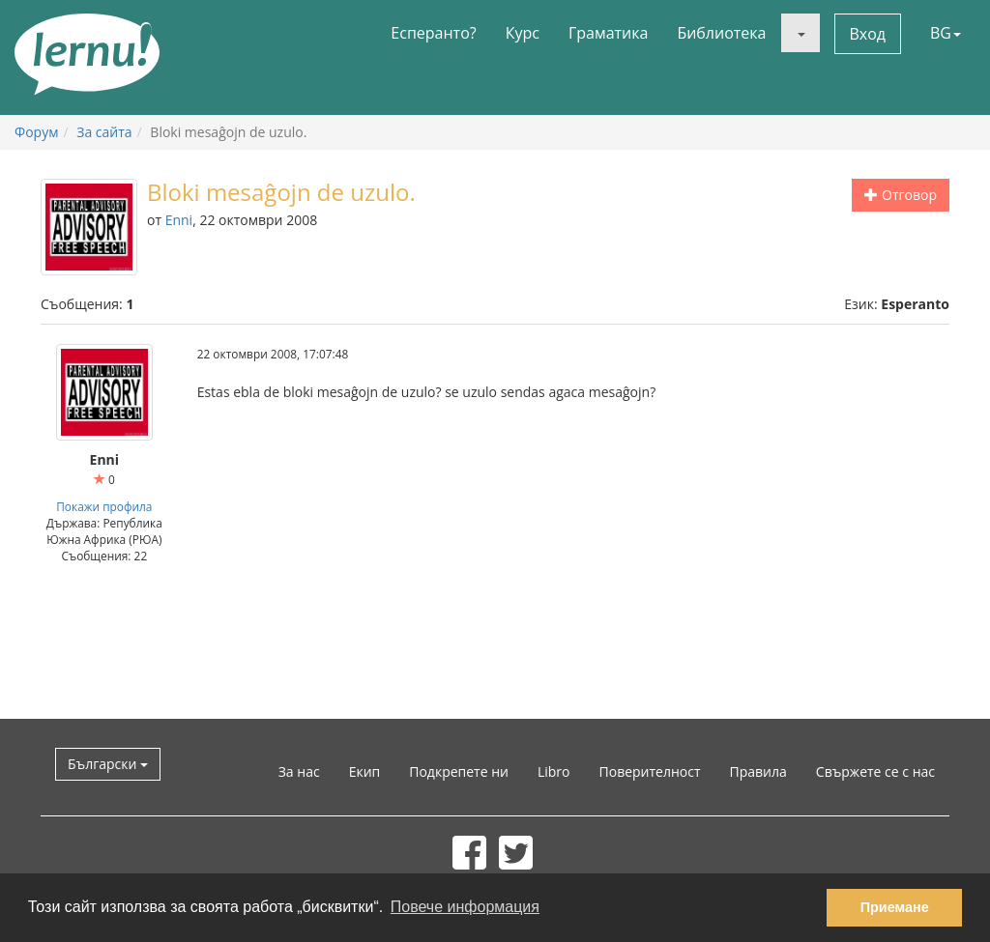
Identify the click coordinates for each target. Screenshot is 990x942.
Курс (522, 32)
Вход (868, 33)
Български (108, 764)
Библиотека (721, 32)
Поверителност (650, 771)
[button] (800, 33)
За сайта (103, 132)
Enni (179, 220)
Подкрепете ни (459, 771)
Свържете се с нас (875, 771)
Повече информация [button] (465, 907)
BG (945, 32)
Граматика (608, 32)
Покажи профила (104, 506)
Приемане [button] (894, 907)
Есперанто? (433, 32)
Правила (758, 771)
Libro (554, 771)
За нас (299, 771)
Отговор (900, 195)
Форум (36, 132)
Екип (365, 771)
